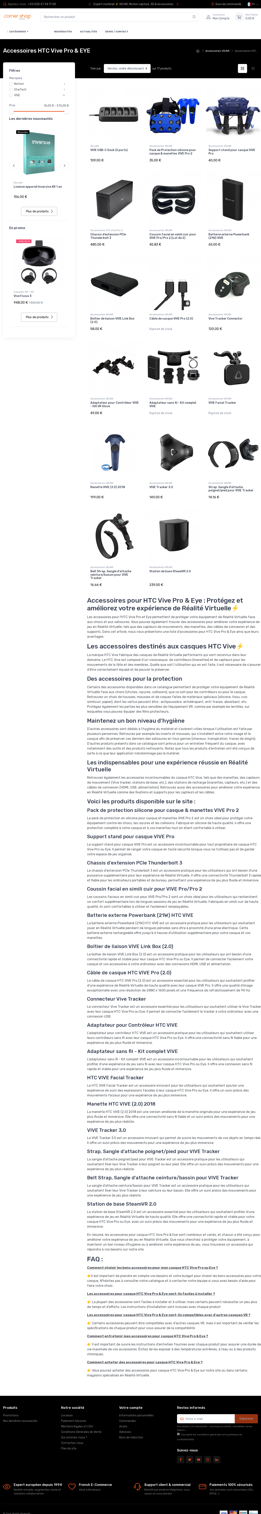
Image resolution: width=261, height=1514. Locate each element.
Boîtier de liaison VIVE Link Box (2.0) (112, 315)
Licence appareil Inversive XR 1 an (38, 187)
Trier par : (96, 68)
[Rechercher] (194, 17)
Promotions (11, 1400)
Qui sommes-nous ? (74, 1422)
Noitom (19, 84)
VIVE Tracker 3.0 (161, 477)
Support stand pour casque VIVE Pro (231, 151)
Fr (251, 4)
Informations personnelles (136, 1400)
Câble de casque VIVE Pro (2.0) (171, 313)
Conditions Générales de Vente (81, 1416)
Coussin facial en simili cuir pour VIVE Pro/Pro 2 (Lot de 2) (172, 233)
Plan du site (68, 1433)
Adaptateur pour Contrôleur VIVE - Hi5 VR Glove (114, 397)
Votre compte (130, 1392)
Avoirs (123, 1411)
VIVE (17, 95)
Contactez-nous (72, 1427)
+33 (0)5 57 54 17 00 (42, 4)
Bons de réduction (131, 1422)
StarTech (20, 89)
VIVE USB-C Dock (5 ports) (109, 150)
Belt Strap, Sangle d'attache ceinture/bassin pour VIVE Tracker (110, 562)
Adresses (125, 1416)
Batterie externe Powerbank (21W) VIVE (228, 233)
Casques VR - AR (24, 289)
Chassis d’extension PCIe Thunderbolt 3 (108, 233)
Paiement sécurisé (73, 1405)
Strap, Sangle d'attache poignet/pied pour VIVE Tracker (231, 478)
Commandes (127, 1405)
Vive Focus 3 (22, 293)
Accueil (18, 182)
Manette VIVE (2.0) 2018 (107, 477)
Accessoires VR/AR (160, 145)
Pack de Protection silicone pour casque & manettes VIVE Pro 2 (172, 151)
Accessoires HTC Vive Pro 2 (106, 227)
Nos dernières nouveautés (20, 1405)
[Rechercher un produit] (119, 17)
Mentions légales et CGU (77, 1411)
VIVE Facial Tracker (222, 395)
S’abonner (246, 1403)
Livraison (67, 1400)
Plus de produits (39, 209)
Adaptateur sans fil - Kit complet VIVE (172, 397)
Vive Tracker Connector (225, 313)
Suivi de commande (226, 4)
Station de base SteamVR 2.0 (170, 558)
